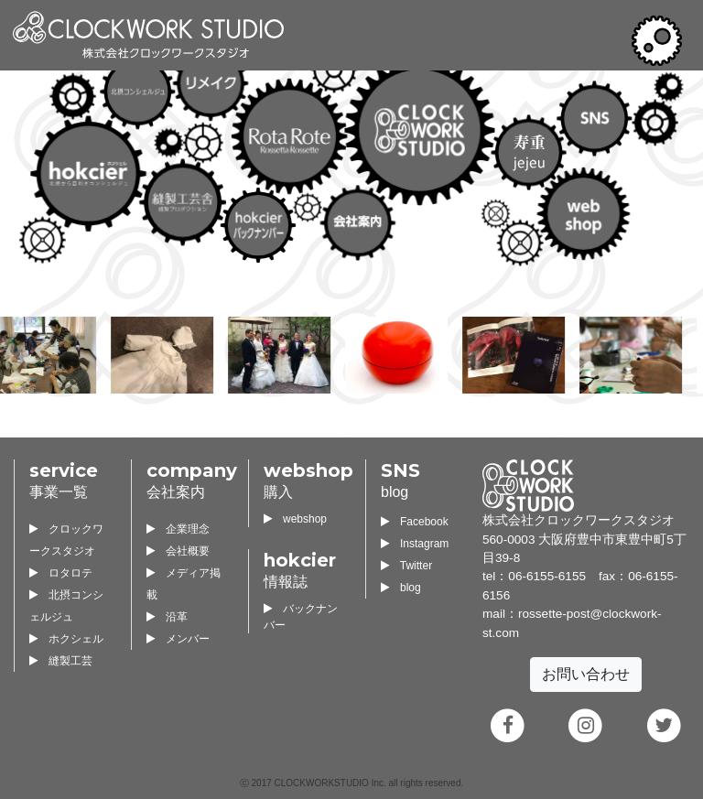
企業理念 (178, 529)
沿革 (167, 616)
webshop (295, 519)
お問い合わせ (586, 674)
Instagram (415, 543)
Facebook (415, 521)
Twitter (406, 565)
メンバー (178, 638)
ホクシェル (66, 638)
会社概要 (178, 551)
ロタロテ (60, 573)
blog (401, 587)
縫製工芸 (60, 660)
